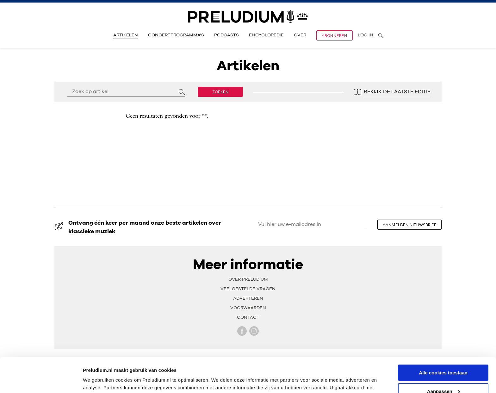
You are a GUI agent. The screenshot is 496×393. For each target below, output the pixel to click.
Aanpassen (443, 358)
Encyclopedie (266, 35)
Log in (365, 35)
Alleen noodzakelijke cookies (443, 377)
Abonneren (334, 35)
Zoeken (220, 92)
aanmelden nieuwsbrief (409, 225)
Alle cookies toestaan (443, 340)
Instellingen (96, 380)
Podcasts (226, 35)
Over (300, 35)
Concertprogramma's (176, 35)
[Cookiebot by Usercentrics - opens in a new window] (41, 380)
